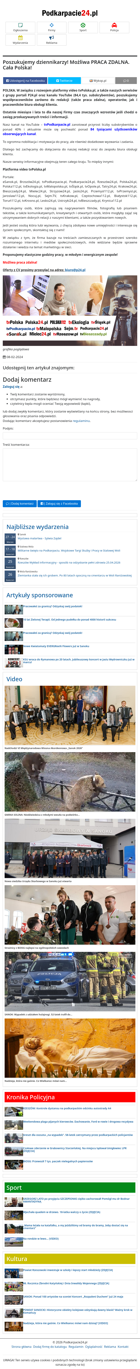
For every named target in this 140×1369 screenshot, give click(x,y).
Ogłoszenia (20, 27)
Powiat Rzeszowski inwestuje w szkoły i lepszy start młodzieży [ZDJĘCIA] (68, 1270)
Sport (83, 27)
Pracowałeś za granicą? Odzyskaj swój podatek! (52, 606)
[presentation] (31, 490)
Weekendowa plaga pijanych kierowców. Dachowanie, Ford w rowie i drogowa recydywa (78, 1121)
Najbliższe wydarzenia (37, 527)
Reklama (52, 39)
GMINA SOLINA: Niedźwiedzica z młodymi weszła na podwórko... (42, 814)
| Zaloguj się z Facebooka (59, 503)
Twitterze (64, 81)
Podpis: (8, 428)
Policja (114, 27)
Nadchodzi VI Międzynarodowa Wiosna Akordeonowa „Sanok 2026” (44, 748)
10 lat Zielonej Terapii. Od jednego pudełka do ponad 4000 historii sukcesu (69, 619)
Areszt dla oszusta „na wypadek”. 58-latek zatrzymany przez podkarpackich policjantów (78, 1134)
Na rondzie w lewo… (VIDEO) (41, 1238)
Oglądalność (93, 1346)
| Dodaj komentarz (20, 503)
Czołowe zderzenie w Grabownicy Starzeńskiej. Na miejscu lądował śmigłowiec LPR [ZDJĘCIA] (75, 1149)
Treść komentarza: (16, 444)
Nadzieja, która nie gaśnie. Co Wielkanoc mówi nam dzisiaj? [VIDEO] (65, 1323)
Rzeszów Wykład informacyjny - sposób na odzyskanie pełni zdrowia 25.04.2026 (70, 560)
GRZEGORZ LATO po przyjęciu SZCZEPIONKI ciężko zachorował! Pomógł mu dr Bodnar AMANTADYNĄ (76, 1200)
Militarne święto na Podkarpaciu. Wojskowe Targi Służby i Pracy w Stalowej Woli (70, 548)
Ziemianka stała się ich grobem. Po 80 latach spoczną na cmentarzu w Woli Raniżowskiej (70, 573)
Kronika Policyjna (30, 1097)
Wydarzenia (20, 39)
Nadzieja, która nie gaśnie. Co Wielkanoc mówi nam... (36, 1081)
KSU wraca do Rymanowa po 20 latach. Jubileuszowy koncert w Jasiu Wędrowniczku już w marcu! (78, 660)
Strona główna (21, 1346)
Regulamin (76, 1346)
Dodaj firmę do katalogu (50, 1346)
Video (14, 679)
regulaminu (81, 421)
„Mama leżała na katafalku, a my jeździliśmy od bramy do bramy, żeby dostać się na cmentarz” (75, 1226)
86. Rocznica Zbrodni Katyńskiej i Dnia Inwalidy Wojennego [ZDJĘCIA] (66, 1283)
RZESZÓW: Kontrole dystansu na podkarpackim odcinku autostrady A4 (67, 1108)
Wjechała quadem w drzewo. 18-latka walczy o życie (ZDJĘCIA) (61, 1212)
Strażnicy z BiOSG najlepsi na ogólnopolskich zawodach (37, 947)
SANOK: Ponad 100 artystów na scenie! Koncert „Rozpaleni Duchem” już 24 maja (73, 1296)
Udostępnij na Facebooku (25, 81)
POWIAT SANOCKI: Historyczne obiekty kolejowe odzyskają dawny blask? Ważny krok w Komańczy (77, 1311)
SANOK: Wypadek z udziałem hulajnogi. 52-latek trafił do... (38, 1014)
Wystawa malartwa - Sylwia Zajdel (70, 536)
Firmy (52, 27)
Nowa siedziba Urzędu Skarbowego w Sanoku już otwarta (38, 881)
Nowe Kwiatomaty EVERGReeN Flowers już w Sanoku (56, 646)
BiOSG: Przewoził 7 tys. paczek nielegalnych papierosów (58, 1161)
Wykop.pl (98, 81)
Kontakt (123, 1346)
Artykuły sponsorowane (39, 595)
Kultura (16, 1259)
